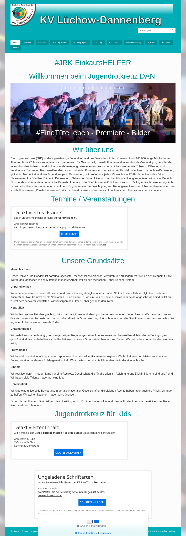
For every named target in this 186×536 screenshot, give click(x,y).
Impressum (36, 531)
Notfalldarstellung (133, 43)
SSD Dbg (98, 43)
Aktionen (27, 43)
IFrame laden (69, 233)
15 (124, 88)
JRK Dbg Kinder (59, 43)
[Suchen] (173, 30)
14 (119, 88)
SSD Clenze (114, 43)
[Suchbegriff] (157, 30)
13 (115, 88)
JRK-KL (151, 43)
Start (15, 43)
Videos (16, 47)
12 (110, 88)
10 (101, 88)
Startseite (14, 531)
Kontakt (25, 531)
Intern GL (70, 531)
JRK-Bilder (165, 43)
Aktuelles (42, 43)
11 (106, 88)
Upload (80, 531)
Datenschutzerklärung (26, 445)
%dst (103, 244)
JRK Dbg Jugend (80, 43)
